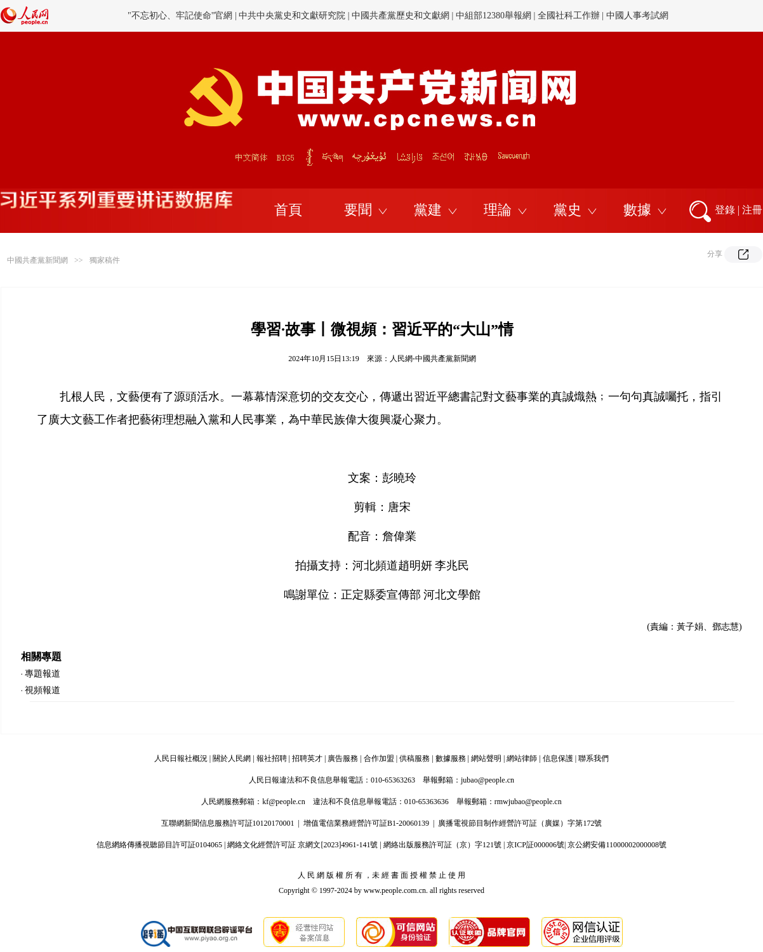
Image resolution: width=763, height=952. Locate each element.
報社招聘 (271, 758)
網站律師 (522, 758)
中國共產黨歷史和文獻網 (400, 15)
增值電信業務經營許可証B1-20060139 (366, 823)
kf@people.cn (283, 801)
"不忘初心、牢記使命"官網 (180, 15)
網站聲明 (486, 758)
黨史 (567, 210)
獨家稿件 (105, 260)
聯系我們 (593, 758)
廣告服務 (343, 758)
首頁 (288, 210)
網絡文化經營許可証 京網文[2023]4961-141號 (302, 844)
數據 (637, 210)
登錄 (725, 209)
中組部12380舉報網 (493, 15)
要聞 (358, 210)
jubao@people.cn (487, 780)
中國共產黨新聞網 (37, 260)
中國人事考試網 (637, 15)
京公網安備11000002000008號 (617, 844)
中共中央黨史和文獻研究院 (292, 15)
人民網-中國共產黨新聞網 (433, 358)
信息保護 (558, 758)
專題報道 (42, 673)
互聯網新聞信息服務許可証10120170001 (228, 823)
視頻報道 (42, 690)
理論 (498, 210)
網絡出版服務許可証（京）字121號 (442, 844)
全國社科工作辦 (569, 15)
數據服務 (450, 758)
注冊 (752, 209)
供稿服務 (414, 758)
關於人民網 (232, 758)
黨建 (428, 210)
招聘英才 (307, 758)
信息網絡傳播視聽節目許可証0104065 (159, 844)
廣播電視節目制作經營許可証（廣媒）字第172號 (520, 823)
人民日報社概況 (181, 758)
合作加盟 (379, 758)
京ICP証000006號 (535, 844)
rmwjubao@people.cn (528, 801)
